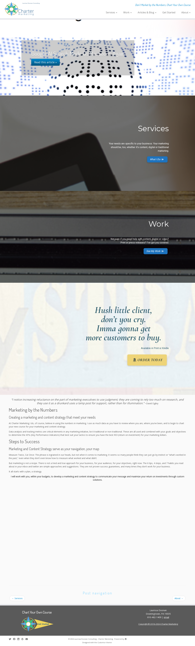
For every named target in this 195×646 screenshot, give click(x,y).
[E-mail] (27, 639)
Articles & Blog (147, 12)
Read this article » (45, 62)
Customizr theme (104, 642)
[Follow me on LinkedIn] (19, 639)
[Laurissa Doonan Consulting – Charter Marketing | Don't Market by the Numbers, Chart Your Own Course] (22, 9)
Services (111, 12)
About (185, 12)
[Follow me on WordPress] (23, 639)
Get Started (168, 12)
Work (127, 12)
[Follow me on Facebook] (15, 639)
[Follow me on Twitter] (11, 639)
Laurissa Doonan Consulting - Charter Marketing (93, 639)
